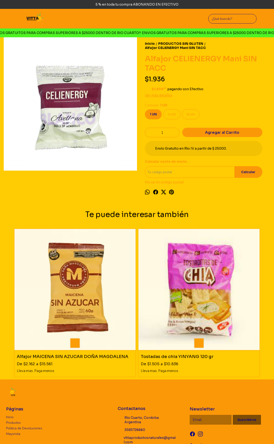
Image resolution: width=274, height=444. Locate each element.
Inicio (10, 360)
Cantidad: (156, 105)
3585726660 (131, 373)
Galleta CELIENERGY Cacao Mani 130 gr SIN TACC (165, 297)
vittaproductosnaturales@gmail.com (147, 383)
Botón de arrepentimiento (179, 433)
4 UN (172, 114)
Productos (13, 366)
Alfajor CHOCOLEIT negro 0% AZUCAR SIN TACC (228, 297)
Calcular (248, 172)
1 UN (153, 114)
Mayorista (13, 377)
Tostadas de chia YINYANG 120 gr (97, 297)
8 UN (191, 114)
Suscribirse (246, 363)
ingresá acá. (156, 433)
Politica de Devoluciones (24, 371)
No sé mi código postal (164, 182)
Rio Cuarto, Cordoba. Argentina (138, 363)
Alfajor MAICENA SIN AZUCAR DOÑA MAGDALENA (40, 297)
